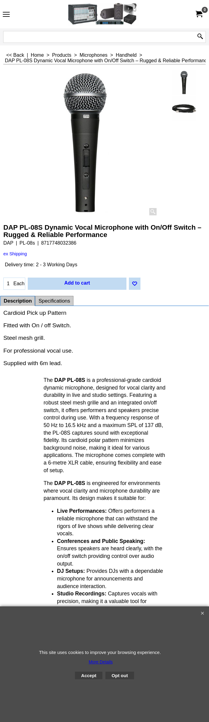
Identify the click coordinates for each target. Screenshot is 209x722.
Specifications (54, 301)
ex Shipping (15, 253)
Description (18, 301)
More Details (101, 661)
